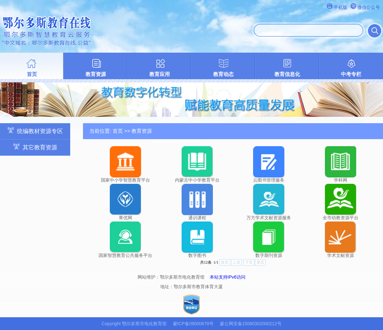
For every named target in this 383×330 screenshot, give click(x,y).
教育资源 (96, 74)
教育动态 (223, 74)
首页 (32, 74)
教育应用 (159, 74)
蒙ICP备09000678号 (193, 323)
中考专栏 (351, 74)
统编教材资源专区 (35, 130)
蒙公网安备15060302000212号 (251, 323)
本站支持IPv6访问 (227, 277)
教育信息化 (287, 74)
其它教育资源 (35, 147)
